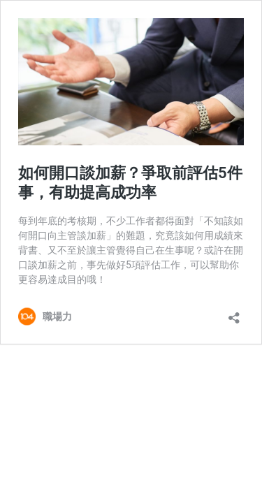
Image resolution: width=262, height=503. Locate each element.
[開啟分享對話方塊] (234, 313)
